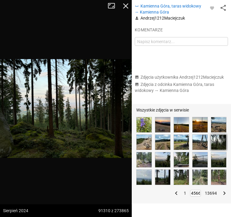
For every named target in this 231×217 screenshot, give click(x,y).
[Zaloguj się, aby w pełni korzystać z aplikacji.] (212, 7)
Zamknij (126, 6)
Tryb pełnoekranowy (114, 6)
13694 (211, 193)
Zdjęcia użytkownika (179, 77)
